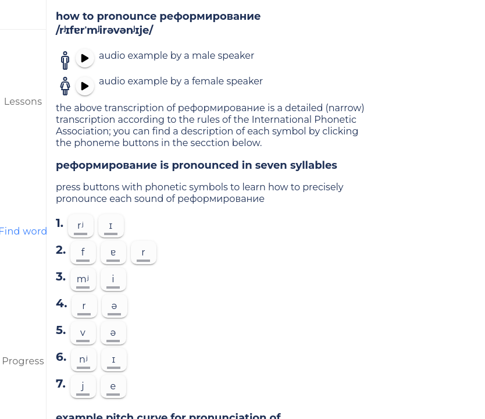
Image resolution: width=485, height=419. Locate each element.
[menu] (23, 15)
